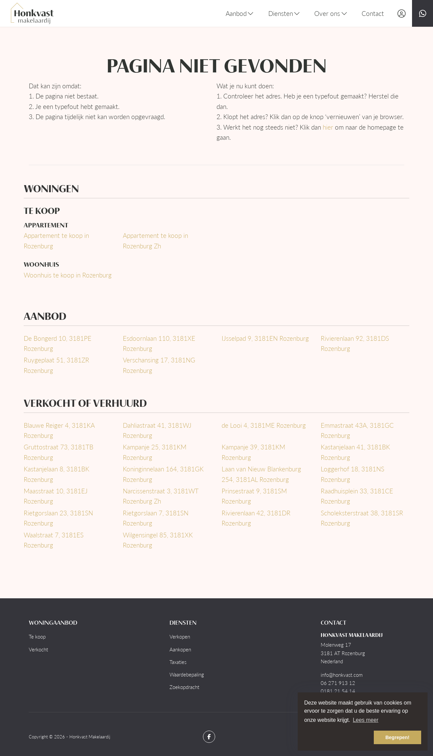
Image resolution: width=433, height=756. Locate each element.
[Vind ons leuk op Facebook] (209, 737)
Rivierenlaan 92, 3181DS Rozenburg (355, 343)
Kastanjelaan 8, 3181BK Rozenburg (56, 474)
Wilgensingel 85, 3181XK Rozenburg (158, 540)
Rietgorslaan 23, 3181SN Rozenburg (58, 518)
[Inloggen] (401, 13)
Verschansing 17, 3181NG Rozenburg (159, 365)
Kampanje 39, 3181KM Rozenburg (253, 452)
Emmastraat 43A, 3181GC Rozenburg (357, 430)
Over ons (331, 13)
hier (328, 127)
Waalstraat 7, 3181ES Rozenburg (54, 540)
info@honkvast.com (342, 675)
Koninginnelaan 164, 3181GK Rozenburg (163, 474)
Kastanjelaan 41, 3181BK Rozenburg (355, 452)
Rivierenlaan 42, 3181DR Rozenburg (256, 518)
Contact (373, 13)
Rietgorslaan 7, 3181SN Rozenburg (155, 518)
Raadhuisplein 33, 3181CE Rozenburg (357, 496)
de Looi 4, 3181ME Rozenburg (264, 425)
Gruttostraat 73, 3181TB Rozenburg (58, 452)
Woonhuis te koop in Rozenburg (68, 275)
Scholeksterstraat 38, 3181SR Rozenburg (362, 518)
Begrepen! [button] (397, 737)
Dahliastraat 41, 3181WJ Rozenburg (157, 430)
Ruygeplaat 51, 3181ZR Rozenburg (56, 365)
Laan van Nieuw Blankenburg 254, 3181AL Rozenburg (261, 474)
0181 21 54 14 (338, 691)
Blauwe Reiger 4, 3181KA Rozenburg (59, 430)
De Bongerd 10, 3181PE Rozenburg (57, 343)
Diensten (284, 13)
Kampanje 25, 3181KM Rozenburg (154, 452)
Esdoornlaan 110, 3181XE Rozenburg (159, 343)
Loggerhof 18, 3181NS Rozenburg (352, 474)
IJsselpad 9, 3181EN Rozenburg (265, 338)
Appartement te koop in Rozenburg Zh (155, 240)
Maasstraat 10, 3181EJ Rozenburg (56, 496)
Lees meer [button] (366, 720)
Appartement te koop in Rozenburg (56, 240)
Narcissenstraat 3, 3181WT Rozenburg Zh (160, 496)
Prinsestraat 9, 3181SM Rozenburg (254, 496)
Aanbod (240, 13)
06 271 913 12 (338, 683)
